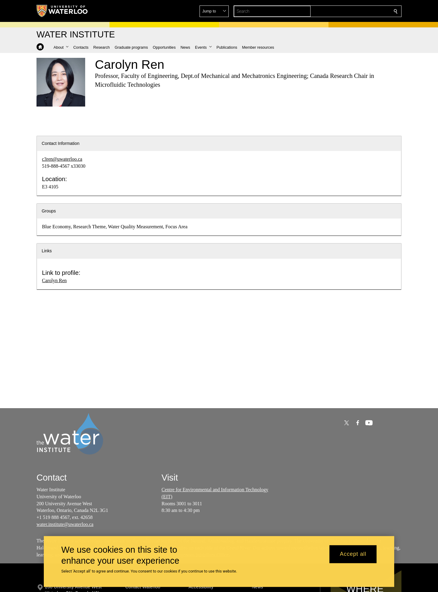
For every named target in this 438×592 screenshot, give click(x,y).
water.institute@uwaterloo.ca (64, 524)
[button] (351, 11)
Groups (49, 210)
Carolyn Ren (54, 280)
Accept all (353, 554)
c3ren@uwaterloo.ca (62, 159)
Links (47, 250)
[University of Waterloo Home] (62, 11)
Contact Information (60, 143)
